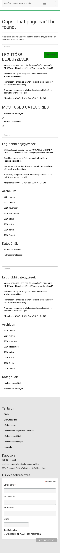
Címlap (7, 414)
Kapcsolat (8, 447)
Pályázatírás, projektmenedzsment (19, 431)
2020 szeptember (11, 213)
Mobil (6, 519)
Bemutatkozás (10, 420)
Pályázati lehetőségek (13, 113)
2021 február (9, 202)
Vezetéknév (9, 496)
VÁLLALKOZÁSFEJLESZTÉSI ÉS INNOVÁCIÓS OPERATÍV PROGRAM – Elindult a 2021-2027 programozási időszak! (28, 66)
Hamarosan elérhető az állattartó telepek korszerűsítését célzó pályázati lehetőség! (28, 83)
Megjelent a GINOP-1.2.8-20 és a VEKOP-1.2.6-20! (25, 98)
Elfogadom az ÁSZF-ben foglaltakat (23, 534)
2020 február (9, 235)
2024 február (9, 197)
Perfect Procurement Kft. (17, 3)
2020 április (9, 230)
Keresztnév (9, 507)
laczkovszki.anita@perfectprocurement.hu (20, 464)
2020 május (9, 224)
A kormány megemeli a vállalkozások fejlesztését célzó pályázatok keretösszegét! (28, 91)
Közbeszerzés (10, 425)
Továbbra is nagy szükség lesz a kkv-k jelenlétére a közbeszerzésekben (25, 75)
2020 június (9, 219)
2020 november (11, 208)
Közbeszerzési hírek (12, 122)
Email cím (10, 484)
